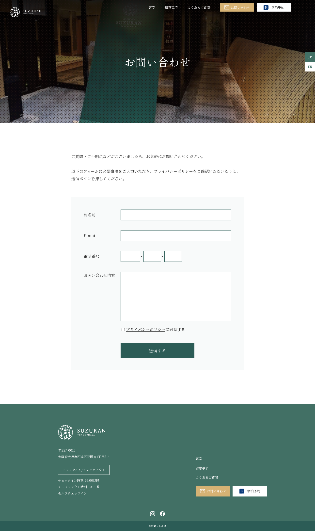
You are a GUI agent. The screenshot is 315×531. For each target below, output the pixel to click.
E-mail (90, 235)
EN (310, 67)
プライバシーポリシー (145, 329)
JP (310, 57)
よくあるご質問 (199, 7)
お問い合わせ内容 (99, 275)
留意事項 (171, 7)
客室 (152, 7)
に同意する (155, 329)
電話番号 (91, 256)
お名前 (89, 215)
